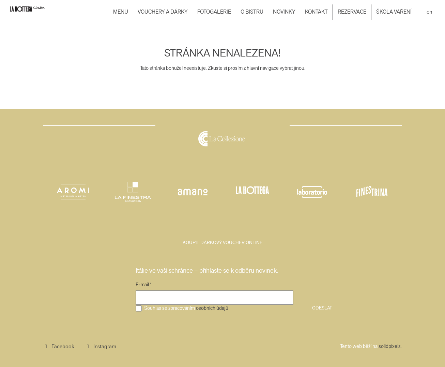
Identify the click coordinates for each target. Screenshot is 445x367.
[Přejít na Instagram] (100, 346)
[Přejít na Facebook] (58, 346)
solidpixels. (390, 346)
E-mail (144, 284)
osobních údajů (212, 308)
